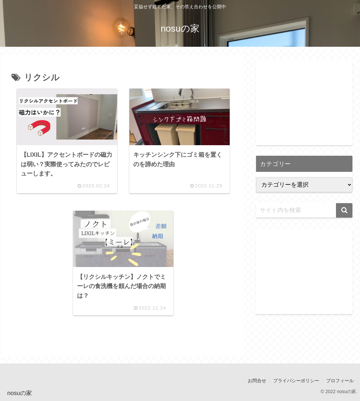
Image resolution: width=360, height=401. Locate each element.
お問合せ (257, 380)
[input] (304, 210)
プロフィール (340, 380)
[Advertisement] (304, 102)
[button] (344, 210)
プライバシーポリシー (296, 380)
